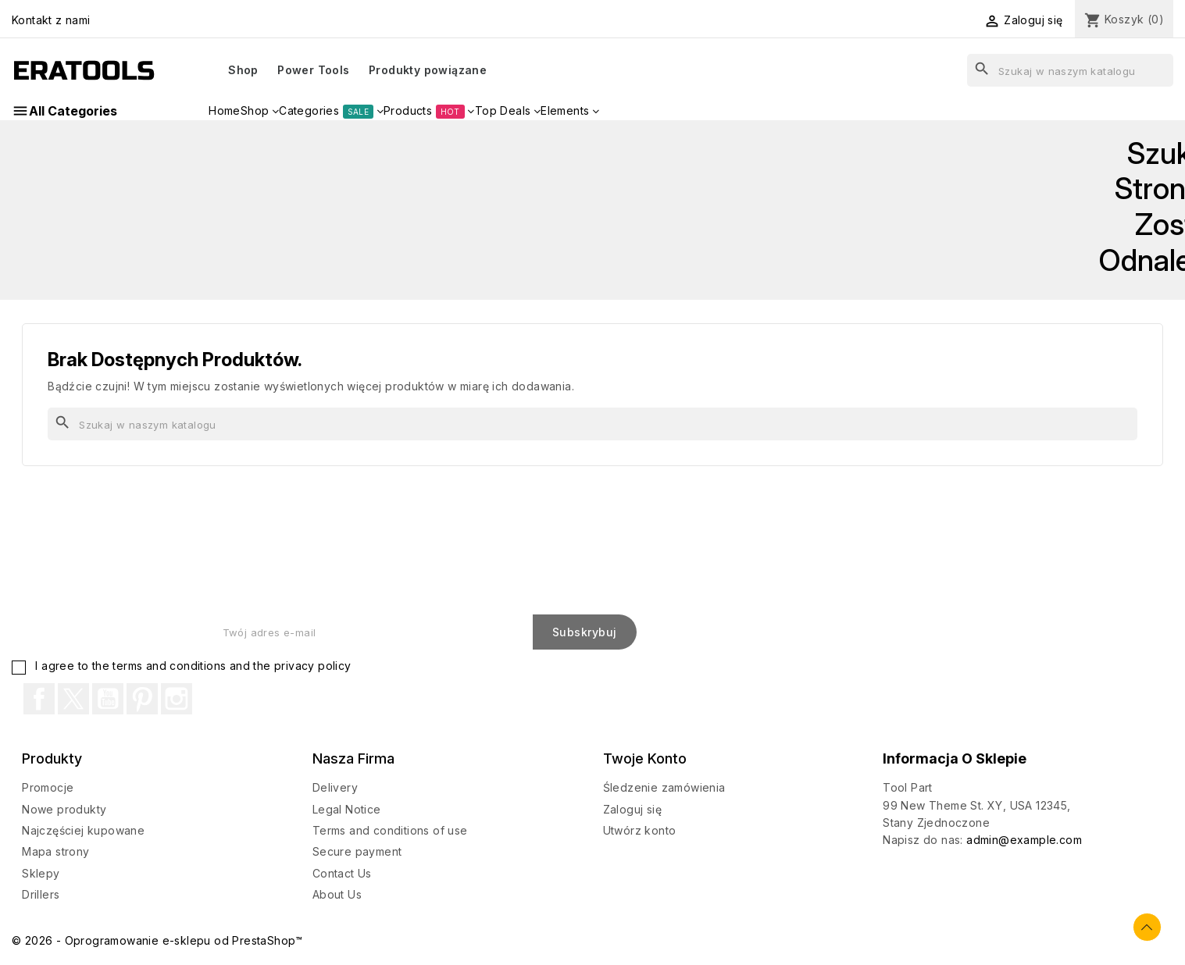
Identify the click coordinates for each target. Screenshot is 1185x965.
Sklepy (40, 873)
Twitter (73, 698)
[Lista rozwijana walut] (928, 21)
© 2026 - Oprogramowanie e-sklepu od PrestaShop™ (157, 940)
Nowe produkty (64, 809)
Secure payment (357, 851)
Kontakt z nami (51, 20)
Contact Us (342, 873)
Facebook (39, 698)
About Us (337, 894)
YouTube (107, 698)
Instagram (176, 698)
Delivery (335, 787)
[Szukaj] (1070, 70)
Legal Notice (346, 809)
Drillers (40, 894)
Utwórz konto (639, 830)
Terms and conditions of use (390, 830)
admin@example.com (1024, 839)
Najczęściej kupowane (83, 830)
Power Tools (313, 70)
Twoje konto (645, 758)
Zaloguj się (632, 809)
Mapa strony (55, 851)
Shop (243, 70)
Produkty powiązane (428, 70)
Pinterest (142, 698)
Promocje (47, 787)
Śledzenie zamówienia (664, 787)
